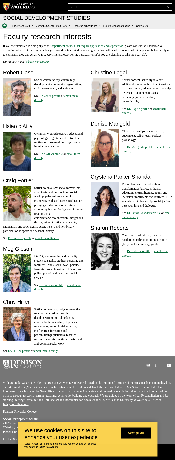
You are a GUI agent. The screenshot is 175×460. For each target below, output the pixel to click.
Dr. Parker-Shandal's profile (143, 213)
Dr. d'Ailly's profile (51, 153)
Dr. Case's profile (49, 95)
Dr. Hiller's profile (19, 350)
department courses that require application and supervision (87, 45)
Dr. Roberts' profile (138, 251)
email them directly (47, 238)
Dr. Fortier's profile (19, 238)
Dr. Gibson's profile (51, 285)
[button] (22, 26)
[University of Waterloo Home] (19, 7)
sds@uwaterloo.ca (37, 61)
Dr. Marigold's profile (140, 147)
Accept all (136, 433)
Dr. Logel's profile (138, 108)
